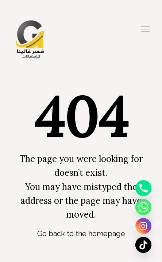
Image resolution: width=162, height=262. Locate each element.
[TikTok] (143, 245)
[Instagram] (143, 226)
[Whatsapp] (143, 207)
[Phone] (143, 188)
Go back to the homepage (81, 233)
